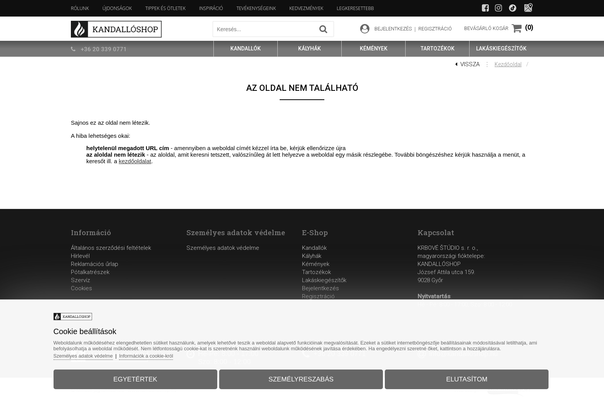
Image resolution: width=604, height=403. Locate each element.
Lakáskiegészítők (324, 280)
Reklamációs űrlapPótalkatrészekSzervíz (94, 272)
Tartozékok (316, 272)
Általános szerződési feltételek (111, 247)
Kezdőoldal (508, 64)
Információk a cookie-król (156, 354)
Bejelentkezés (320, 288)
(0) (529, 27)
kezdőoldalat (135, 161)
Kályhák (311, 256)
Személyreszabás (301, 377)
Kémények (315, 264)
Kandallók (314, 247)
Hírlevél (80, 256)
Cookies (81, 288)
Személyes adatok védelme (222, 247)
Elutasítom (462, 377)
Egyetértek (140, 377)
